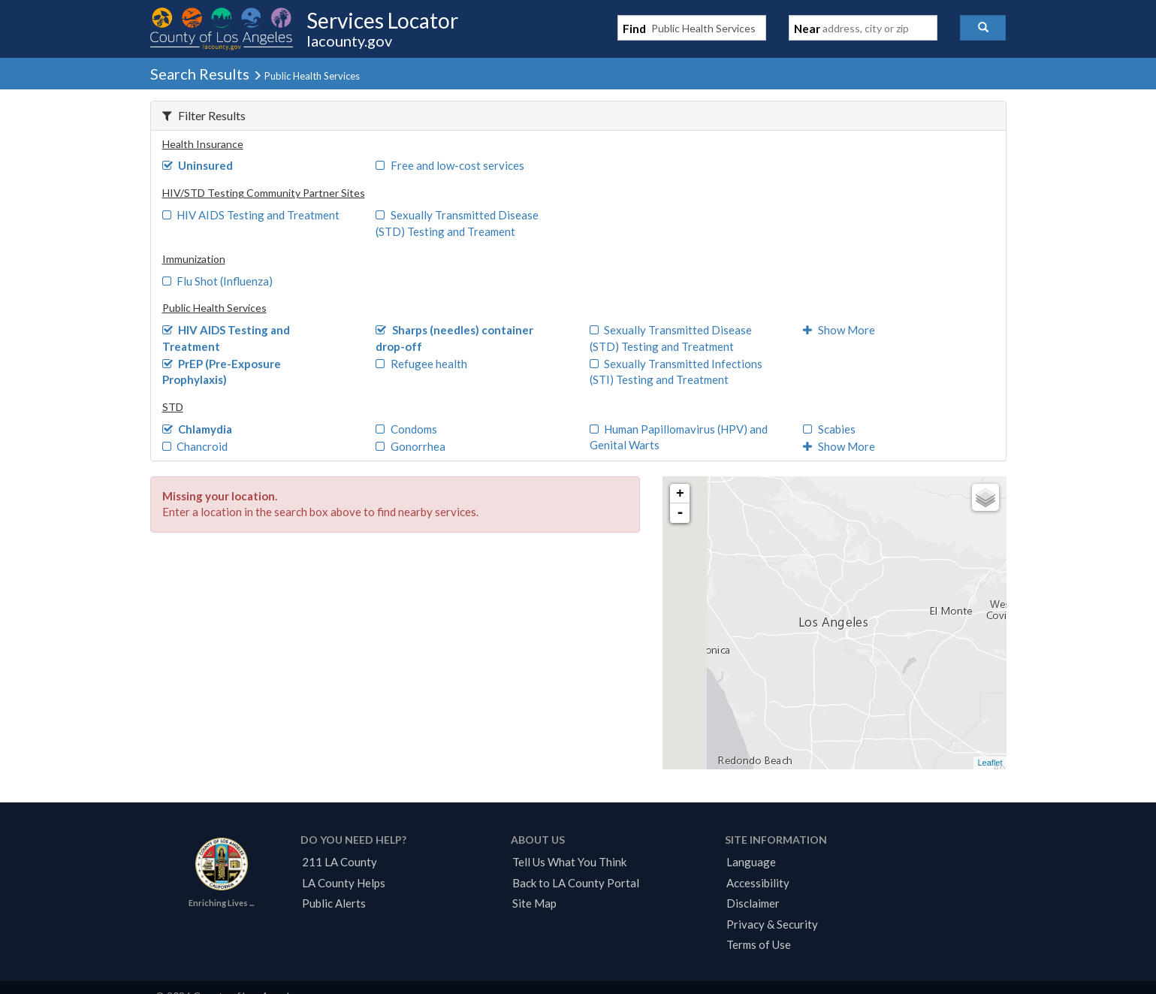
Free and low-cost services (450, 165)
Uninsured (198, 165)
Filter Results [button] (204, 115)
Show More (839, 330)
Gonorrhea (410, 446)
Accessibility (757, 883)
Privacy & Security (772, 924)
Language (751, 862)
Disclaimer (753, 903)
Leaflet (989, 762)
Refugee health (421, 363)
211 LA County (339, 862)
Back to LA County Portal (575, 883)
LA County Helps (343, 883)
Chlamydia (197, 429)
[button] (983, 28)
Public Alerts (334, 903)
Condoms (406, 429)
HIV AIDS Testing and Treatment (251, 215)
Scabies (829, 429)
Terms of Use (758, 944)
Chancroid (195, 446)
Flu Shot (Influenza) (217, 281)
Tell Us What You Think (569, 862)
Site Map (534, 903)
